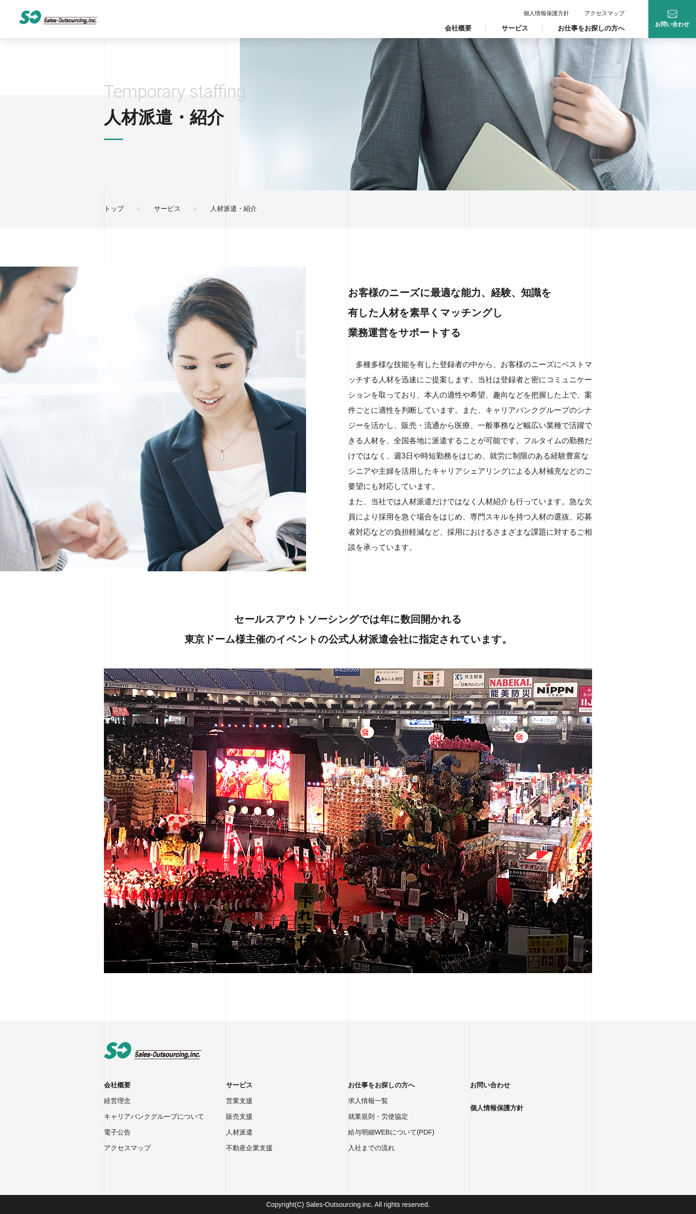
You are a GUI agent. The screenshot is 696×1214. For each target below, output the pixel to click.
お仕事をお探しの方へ (591, 28)
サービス (515, 28)
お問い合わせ (490, 1085)
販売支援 (239, 1116)
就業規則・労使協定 (378, 1116)
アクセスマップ (604, 13)
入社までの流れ (371, 1148)
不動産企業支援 (249, 1148)
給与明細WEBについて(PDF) (391, 1132)
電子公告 (117, 1132)
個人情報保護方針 (546, 13)
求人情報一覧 (368, 1101)
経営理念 (117, 1101)
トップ (114, 208)
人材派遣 (239, 1132)
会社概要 (458, 28)
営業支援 (239, 1101)
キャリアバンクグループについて (154, 1116)
